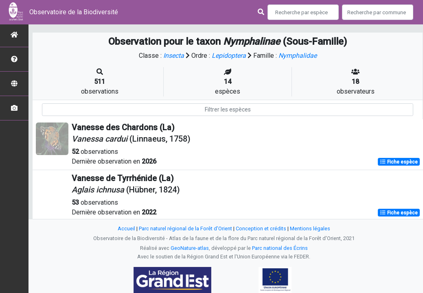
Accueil (126, 228)
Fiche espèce (399, 162)
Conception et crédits (261, 228)
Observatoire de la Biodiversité (73, 12)
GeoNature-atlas (190, 248)
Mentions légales (310, 228)
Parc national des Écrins (280, 248)
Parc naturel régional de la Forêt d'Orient (185, 228)
